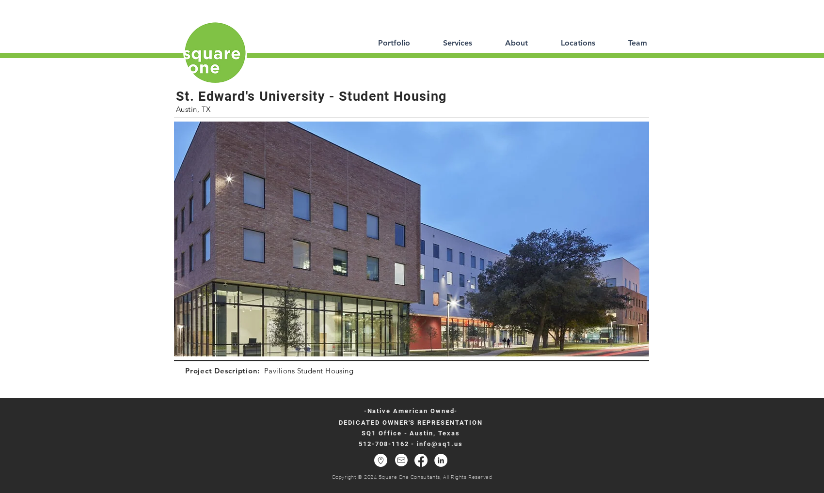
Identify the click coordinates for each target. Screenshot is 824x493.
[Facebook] (421, 460)
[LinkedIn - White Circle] (440, 460)
